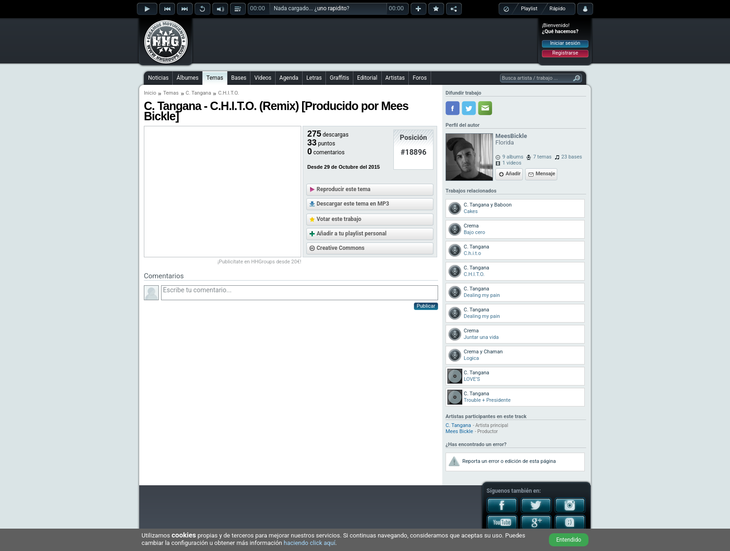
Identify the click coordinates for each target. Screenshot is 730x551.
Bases (239, 78)
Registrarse (565, 53)
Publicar (426, 306)
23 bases (571, 157)
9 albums (512, 157)
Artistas (395, 78)
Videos (262, 78)
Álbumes (187, 78)
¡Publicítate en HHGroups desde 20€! (259, 262)
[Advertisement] (365, 41)
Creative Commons (341, 248)
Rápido (557, 9)
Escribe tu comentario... (299, 292)
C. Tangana (198, 93)
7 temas (542, 157)
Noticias (158, 78)
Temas (214, 78)
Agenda (288, 78)
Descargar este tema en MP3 (353, 203)
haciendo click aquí (309, 542)
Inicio (150, 93)
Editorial (367, 78)
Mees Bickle (459, 431)
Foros (419, 78)
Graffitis (339, 78)
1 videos (511, 163)
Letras (314, 78)
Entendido (568, 540)
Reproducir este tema (344, 189)
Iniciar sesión (565, 43)
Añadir (513, 174)
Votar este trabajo (339, 219)
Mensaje (545, 174)
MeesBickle (511, 135)
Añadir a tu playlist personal (351, 233)
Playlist (529, 9)
